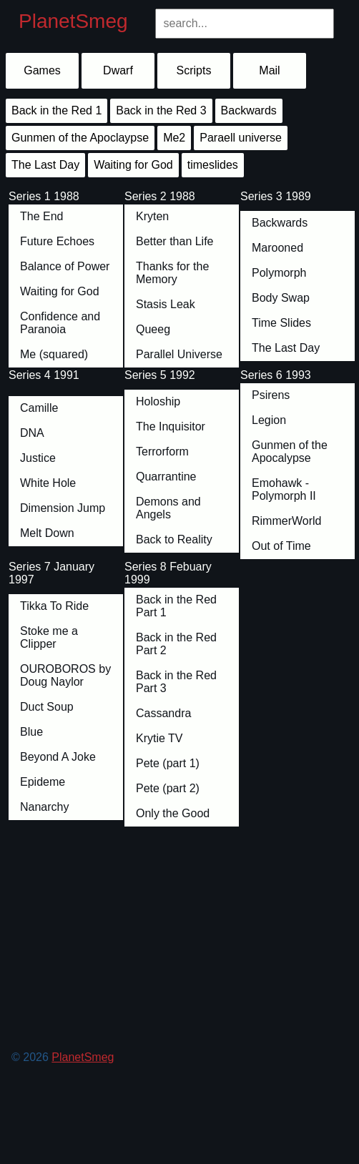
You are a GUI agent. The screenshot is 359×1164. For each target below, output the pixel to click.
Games (42, 70)
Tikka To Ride (54, 606)
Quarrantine (166, 476)
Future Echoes (57, 241)
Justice (38, 458)
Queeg (153, 329)
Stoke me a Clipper (49, 637)
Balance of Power (64, 266)
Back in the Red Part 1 (176, 605)
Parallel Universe (179, 354)
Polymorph (279, 273)
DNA (32, 433)
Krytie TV (159, 738)
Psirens (271, 395)
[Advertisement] (181, 971)
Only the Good (173, 813)
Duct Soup (47, 707)
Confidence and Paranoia (60, 322)
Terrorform (162, 451)
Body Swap (281, 298)
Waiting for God (59, 291)
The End (41, 216)
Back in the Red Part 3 (176, 681)
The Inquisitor (170, 426)
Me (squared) (54, 354)
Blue (31, 732)
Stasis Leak (165, 304)
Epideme (42, 782)
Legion (269, 420)
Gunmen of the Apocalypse (290, 451)
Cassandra (163, 713)
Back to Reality (174, 539)
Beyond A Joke (58, 757)
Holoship (158, 401)
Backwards (280, 223)
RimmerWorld (286, 521)
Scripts (194, 70)
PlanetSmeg (73, 21)
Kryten (152, 216)
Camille (39, 408)
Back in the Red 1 (56, 110)
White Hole (48, 483)
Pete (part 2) (168, 788)
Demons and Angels (168, 508)
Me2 (174, 138)
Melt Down (47, 533)
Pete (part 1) (168, 763)
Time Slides (281, 323)
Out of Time (281, 546)
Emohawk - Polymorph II (284, 489)
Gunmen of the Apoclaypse (80, 138)
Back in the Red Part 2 (176, 643)
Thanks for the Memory (172, 272)
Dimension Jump (62, 508)
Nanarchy (44, 807)
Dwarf (118, 70)
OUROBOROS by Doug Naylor (65, 675)
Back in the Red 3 (161, 110)
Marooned (277, 248)
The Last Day (286, 348)
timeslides (212, 165)
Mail (269, 70)
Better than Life (175, 241)
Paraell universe (241, 138)
